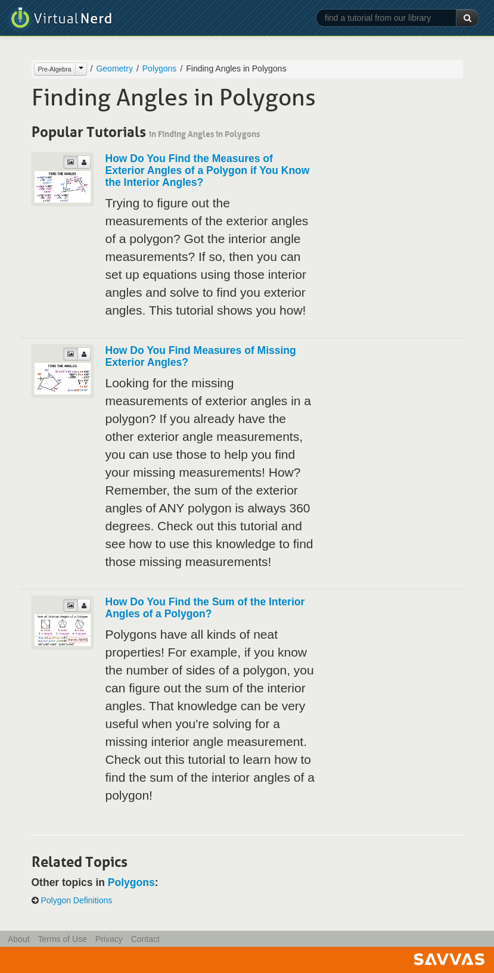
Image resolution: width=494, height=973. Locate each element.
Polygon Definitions (76, 900)
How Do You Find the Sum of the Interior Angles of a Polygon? (205, 608)
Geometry (114, 68)
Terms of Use (62, 939)
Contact (145, 939)
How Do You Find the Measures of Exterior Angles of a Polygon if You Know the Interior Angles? (207, 170)
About (19, 939)
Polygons (159, 68)
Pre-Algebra (55, 69)
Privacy (109, 939)
